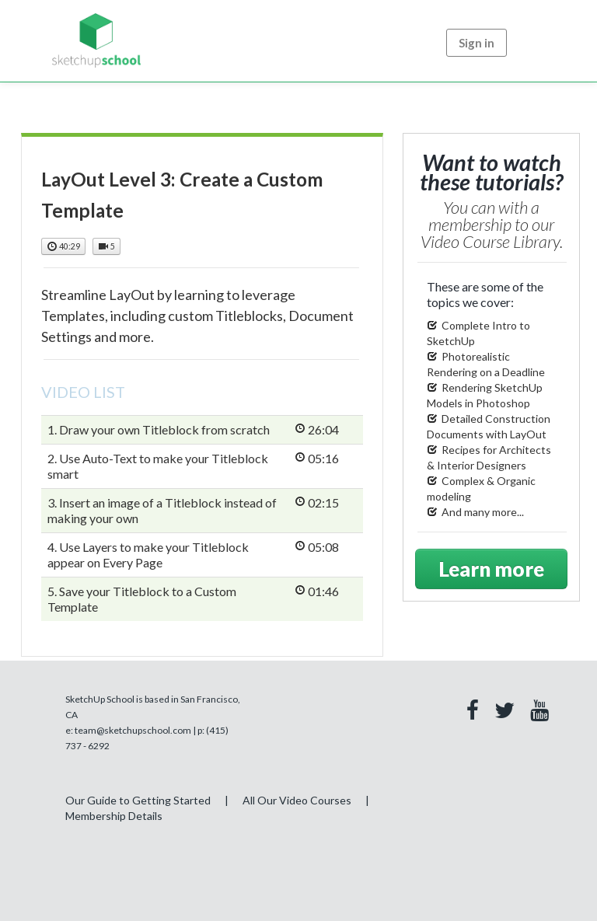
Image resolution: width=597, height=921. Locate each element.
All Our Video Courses (297, 800)
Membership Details (113, 815)
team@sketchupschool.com (133, 730)
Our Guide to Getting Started (138, 800)
